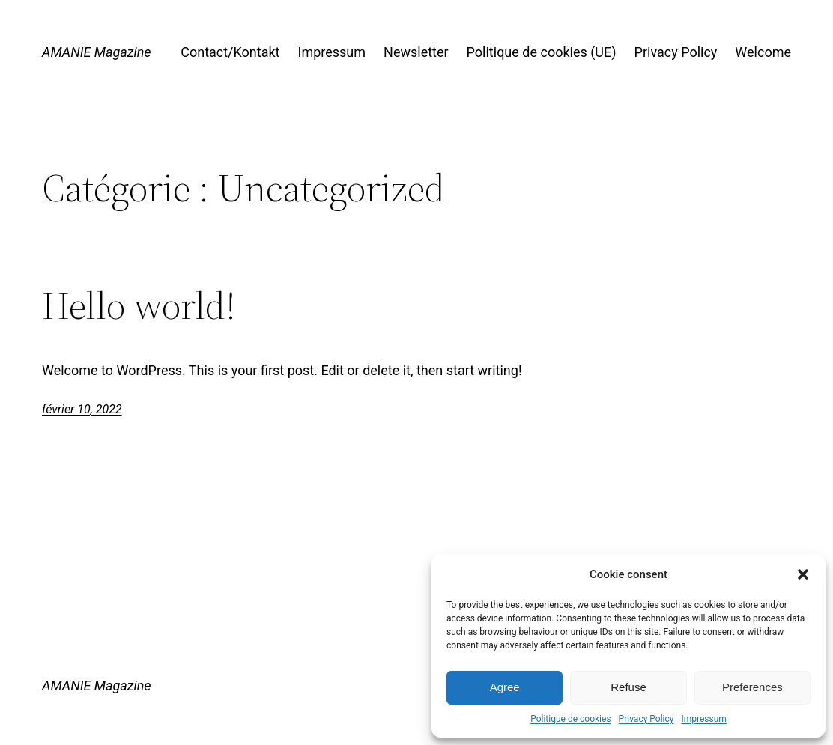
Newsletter (416, 52)
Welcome (763, 52)
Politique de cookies (570, 719)
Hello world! (139, 305)
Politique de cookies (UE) (542, 52)
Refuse (628, 687)
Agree (505, 687)
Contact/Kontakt (230, 52)
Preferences (752, 687)
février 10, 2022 (82, 409)
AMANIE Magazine (96, 52)
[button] (803, 574)
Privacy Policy (646, 719)
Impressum (703, 719)
